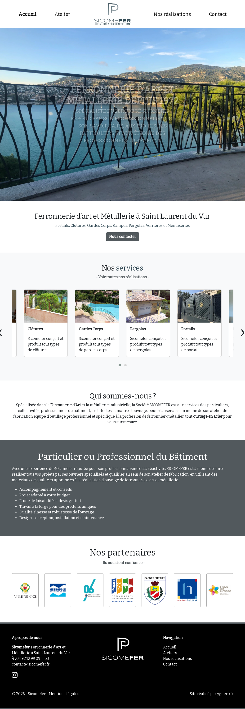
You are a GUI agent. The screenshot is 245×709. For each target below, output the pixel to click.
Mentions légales (64, 693)
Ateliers (170, 653)
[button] (120, 365)
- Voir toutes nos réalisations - (122, 277)
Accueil (27, 14)
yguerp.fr (225, 693)
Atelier (62, 14)
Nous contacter (122, 236)
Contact (218, 14)
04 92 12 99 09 (26, 658)
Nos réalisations (172, 14)
